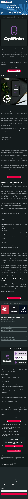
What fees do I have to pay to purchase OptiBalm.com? (10, 435)
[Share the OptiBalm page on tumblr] (15, 12)
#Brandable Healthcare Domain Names (8, 323)
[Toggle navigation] (26, 2)
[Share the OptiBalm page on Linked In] (17, 12)
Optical (2, 479)
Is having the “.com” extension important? (11, 431)
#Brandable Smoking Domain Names (7, 341)
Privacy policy (15, 442)
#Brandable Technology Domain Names (8, 326)
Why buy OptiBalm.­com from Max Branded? (11, 424)
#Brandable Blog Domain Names (7, 319)
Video (2, 476)
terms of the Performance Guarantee (7, 464)
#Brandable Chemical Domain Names (8, 321)
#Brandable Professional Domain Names (8, 339)
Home (16, 472)
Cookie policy (10, 442)
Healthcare (3, 474)
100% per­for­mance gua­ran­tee (15, 57)
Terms (16, 477)
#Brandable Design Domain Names (7, 332)
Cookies (16, 481)
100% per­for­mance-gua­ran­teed (11, 412)
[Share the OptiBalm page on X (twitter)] (12, 12)
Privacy (16, 479)
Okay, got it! (14, 446)
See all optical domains (5, 315)
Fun (1, 477)
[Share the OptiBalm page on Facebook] (10, 12)
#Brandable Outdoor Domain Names (7, 337)
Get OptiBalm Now (11, 420)
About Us (17, 474)
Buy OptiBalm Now (11, 70)
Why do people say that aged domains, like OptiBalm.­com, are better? (11, 428)
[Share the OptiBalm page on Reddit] (20, 12)
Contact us (15, 62)
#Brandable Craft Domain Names (7, 330)
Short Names (3, 472)
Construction (3, 481)
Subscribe (14, 494)
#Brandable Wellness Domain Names (7, 328)
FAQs (16, 476)
